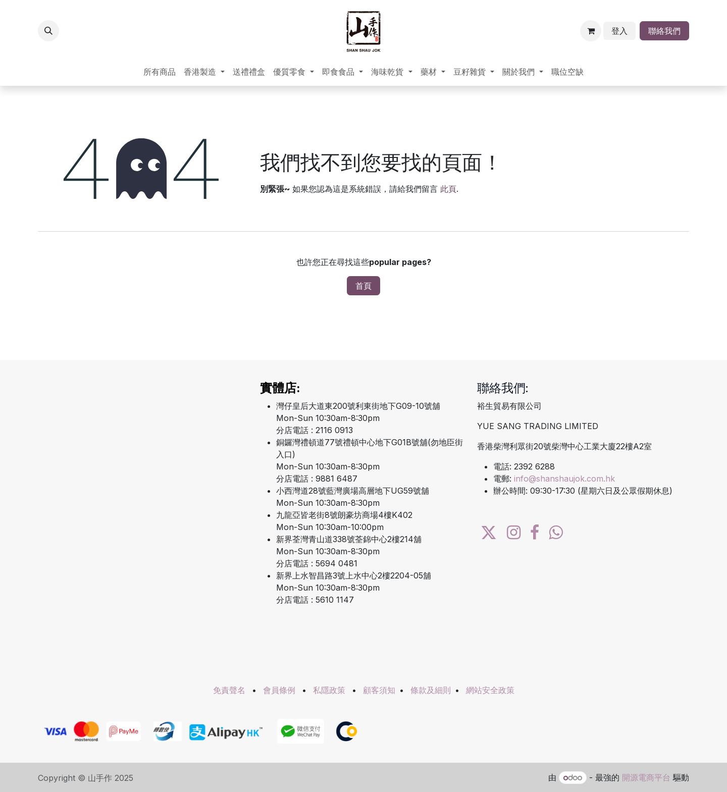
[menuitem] (159, 72)
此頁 (448, 189)
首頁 (363, 286)
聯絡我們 (664, 31)
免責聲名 (229, 690)
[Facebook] (534, 532)
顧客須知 (379, 690)
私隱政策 (329, 690)
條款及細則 (430, 690)
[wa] (555, 532)
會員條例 (279, 690)
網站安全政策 (490, 690)
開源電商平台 (646, 777)
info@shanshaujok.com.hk (564, 478)
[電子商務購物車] (590, 30)
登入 (619, 31)
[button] (48, 30)
